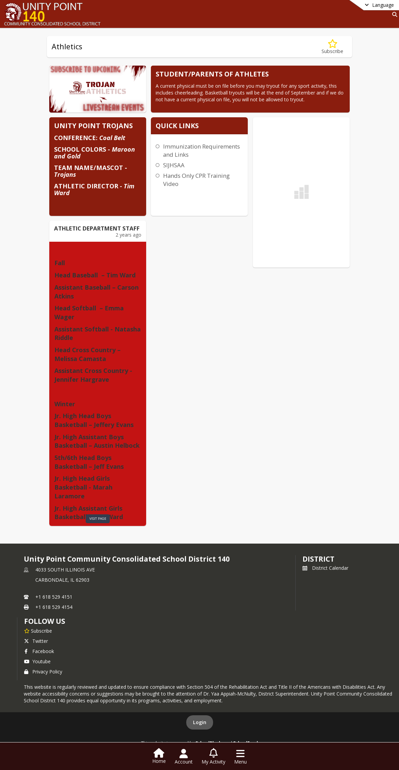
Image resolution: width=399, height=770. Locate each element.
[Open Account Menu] (184, 756)
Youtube (37, 661)
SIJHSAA (174, 165)
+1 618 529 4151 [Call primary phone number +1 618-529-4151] (53, 597)
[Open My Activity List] (213, 756)
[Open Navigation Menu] (240, 756)
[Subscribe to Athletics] (332, 46)
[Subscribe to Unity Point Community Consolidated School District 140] (38, 630)
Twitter (36, 641)
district (318, 559)
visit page (97, 518)
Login (199, 722)
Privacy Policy (43, 671)
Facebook (39, 651)
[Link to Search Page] (393, 14)
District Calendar (325, 568)
